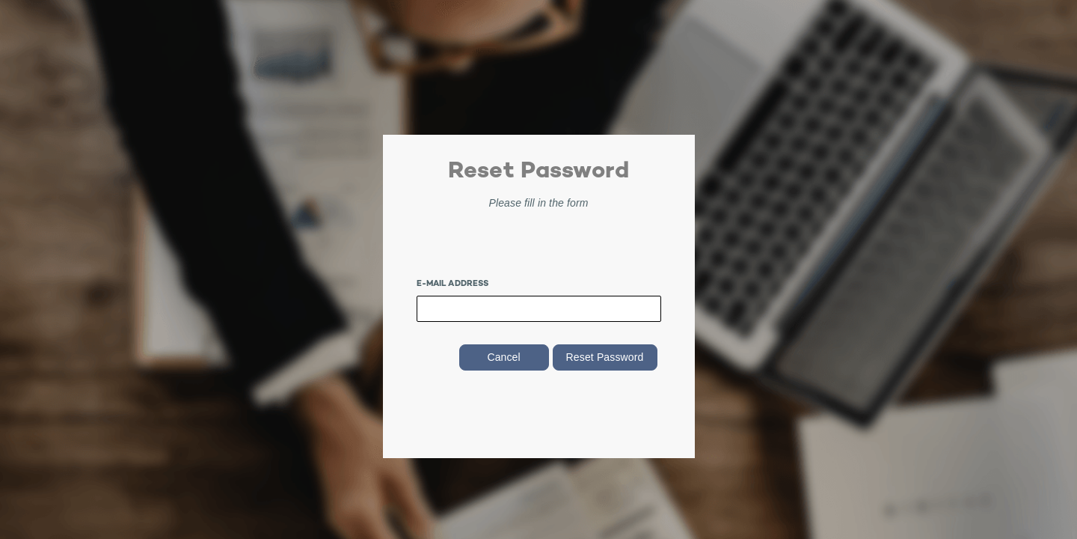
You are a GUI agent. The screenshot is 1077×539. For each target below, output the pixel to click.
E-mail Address (453, 284)
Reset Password (605, 357)
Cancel (503, 357)
